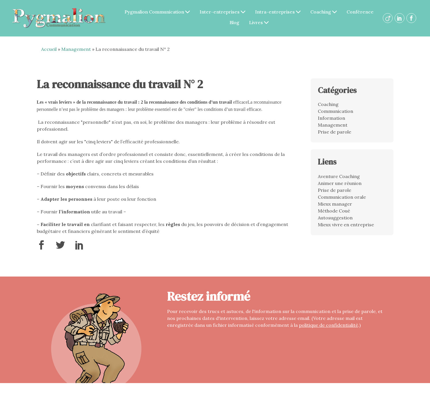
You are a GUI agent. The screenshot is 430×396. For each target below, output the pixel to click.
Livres (259, 22)
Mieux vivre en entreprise (346, 224)
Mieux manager (335, 204)
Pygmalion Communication (157, 12)
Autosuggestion (335, 218)
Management (76, 49)
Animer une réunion (340, 183)
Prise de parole (334, 132)
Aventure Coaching (339, 176)
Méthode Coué (334, 211)
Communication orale (342, 197)
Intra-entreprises (278, 12)
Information (331, 118)
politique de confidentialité (328, 325)
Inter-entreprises (222, 12)
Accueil (49, 49)
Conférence (360, 12)
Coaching (323, 12)
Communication (335, 111)
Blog (234, 22)
